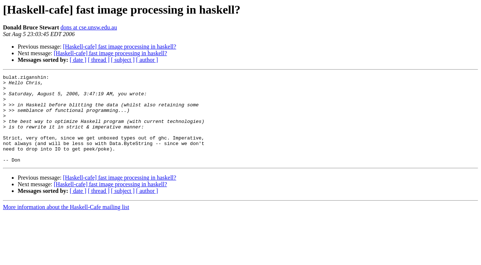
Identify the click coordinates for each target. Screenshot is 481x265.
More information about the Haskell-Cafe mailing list (66, 225)
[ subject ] (123, 60)
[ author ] (147, 60)
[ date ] (78, 60)
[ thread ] (99, 60)
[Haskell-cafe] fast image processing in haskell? (119, 46)
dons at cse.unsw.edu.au (88, 27)
